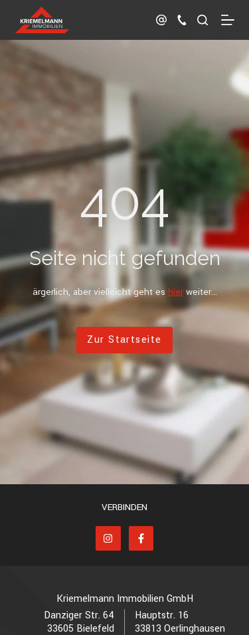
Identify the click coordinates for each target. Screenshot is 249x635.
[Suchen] (202, 20)
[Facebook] (141, 538)
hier (175, 292)
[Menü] (227, 20)
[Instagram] (108, 538)
